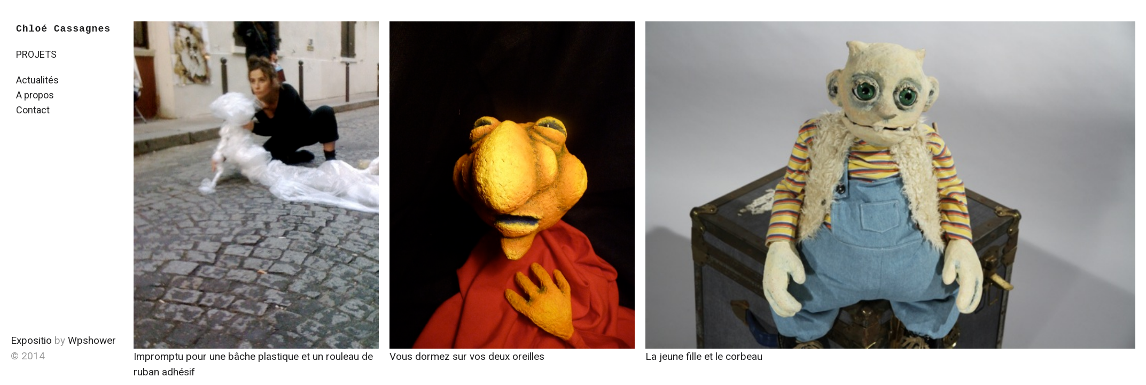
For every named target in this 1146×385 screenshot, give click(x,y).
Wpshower (92, 340)
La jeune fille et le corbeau (703, 356)
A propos (35, 95)
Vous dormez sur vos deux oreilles (466, 356)
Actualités (37, 80)
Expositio (31, 340)
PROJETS (36, 54)
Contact (33, 110)
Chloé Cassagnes (63, 29)
